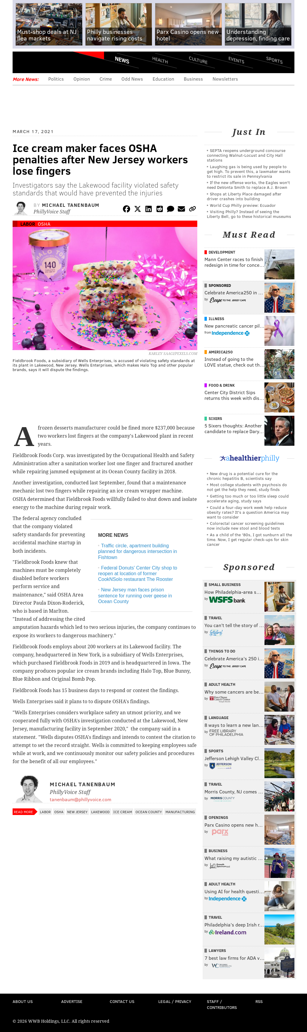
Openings (218, 817)
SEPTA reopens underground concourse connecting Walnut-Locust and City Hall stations (246, 155)
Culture (198, 60)
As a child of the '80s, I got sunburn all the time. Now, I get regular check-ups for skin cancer (249, 539)
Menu (22, 62)
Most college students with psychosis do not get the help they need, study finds (247, 487)
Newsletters (225, 79)
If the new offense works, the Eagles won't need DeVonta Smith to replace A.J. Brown (248, 185)
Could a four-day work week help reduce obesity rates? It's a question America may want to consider (248, 512)
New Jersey (77, 811)
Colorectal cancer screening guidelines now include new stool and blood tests (245, 525)
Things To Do (222, 651)
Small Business (225, 584)
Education (163, 79)
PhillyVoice (53, 62)
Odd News (132, 79)
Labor (27, 224)
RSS (259, 1001)
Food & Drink (222, 385)
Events (236, 60)
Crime (106, 79)
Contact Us (122, 1001)
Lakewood (100, 811)
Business (193, 79)
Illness (216, 318)
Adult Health (222, 684)
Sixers (215, 418)
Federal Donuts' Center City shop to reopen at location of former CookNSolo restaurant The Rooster (137, 573)
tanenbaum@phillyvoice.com (80, 799)
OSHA (44, 224)
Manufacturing (180, 811)
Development (222, 252)
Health (160, 60)
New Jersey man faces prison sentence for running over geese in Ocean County (135, 595)
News (122, 60)
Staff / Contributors (222, 1004)
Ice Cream (122, 811)
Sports (274, 60)
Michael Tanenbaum (71, 205)
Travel (215, 617)
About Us (23, 1001)
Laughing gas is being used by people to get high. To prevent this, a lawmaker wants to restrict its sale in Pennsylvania (249, 171)
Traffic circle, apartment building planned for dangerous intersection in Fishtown (137, 551)
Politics (56, 79)
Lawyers (217, 950)
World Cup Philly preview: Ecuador (243, 205)
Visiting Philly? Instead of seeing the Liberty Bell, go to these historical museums (249, 214)
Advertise (71, 1001)
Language (218, 717)
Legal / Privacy (174, 1001)
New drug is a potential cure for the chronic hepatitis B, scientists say (242, 476)
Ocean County (149, 811)
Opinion (81, 79)
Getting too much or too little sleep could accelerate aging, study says (248, 498)
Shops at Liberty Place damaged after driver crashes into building (244, 196)
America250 (221, 352)
